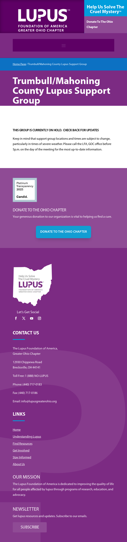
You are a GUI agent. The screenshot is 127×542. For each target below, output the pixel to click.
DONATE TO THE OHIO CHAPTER (63, 231)
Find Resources (22, 443)
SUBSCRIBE (30, 527)
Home (17, 430)
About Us (19, 464)
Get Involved (21, 450)
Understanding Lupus (27, 436)
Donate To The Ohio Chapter (100, 24)
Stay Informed (22, 457)
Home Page (19, 64)
